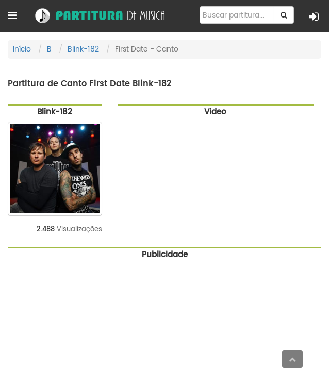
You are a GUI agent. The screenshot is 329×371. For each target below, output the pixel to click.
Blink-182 (83, 49)
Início (22, 49)
